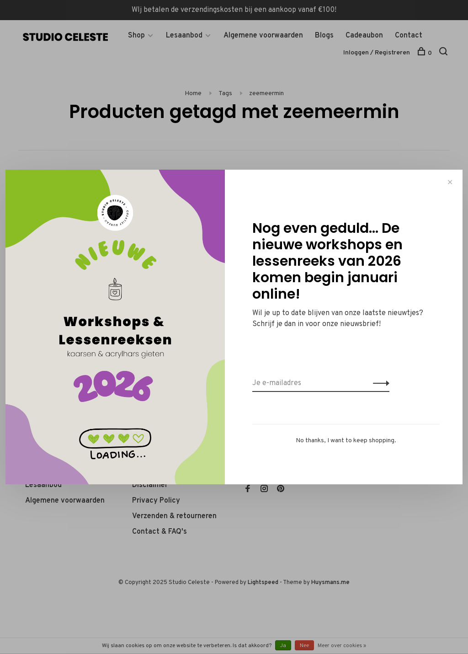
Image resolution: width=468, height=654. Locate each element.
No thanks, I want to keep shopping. (346, 441)
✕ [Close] (450, 182)
